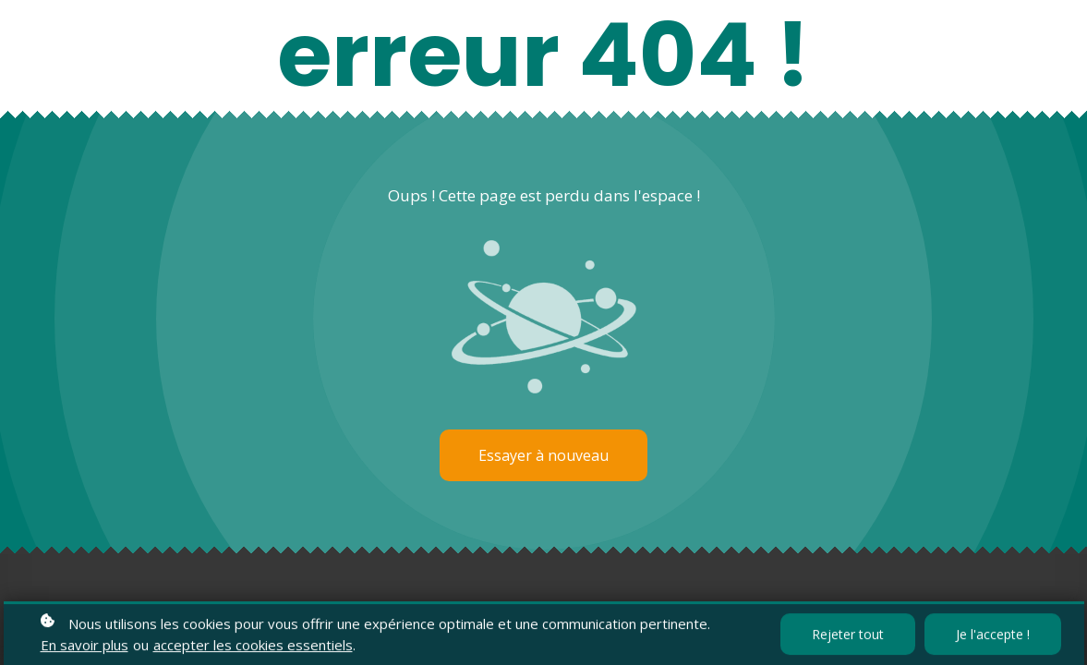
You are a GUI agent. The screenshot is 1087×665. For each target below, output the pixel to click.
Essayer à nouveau (543, 455)
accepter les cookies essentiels (253, 646)
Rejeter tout (848, 636)
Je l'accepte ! (993, 636)
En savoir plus (84, 646)
